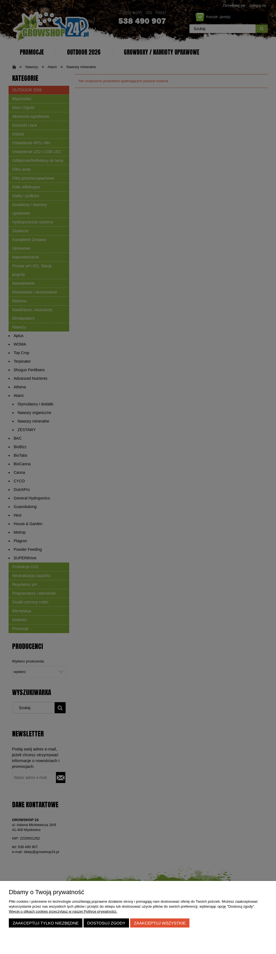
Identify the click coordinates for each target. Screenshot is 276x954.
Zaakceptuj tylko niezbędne (46, 923)
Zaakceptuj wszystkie (160, 923)
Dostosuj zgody (106, 923)
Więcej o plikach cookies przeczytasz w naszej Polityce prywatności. (63, 911)
